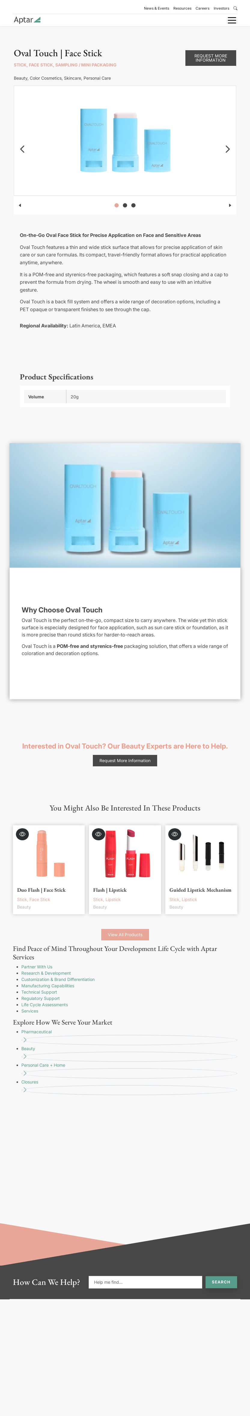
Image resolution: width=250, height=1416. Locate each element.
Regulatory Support (40, 998)
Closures (129, 1087)
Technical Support (39, 992)
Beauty (129, 1054)
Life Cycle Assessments (44, 1004)
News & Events (156, 8)
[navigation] (22, 149)
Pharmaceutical (129, 1037)
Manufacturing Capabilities (47, 985)
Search (221, 1282)
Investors (221, 8)
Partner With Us (36, 966)
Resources (182, 8)
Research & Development (46, 973)
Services (29, 1010)
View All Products (125, 934)
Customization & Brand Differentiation (58, 979)
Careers (202, 8)
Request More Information (210, 58)
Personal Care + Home (129, 1070)
